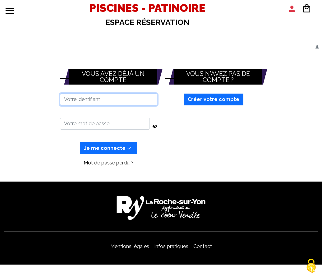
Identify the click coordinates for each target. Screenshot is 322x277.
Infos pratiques (171, 246)
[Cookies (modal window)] (311, 266)
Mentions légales (129, 246)
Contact (202, 246)
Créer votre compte (213, 99)
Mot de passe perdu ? (109, 163)
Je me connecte (108, 148)
